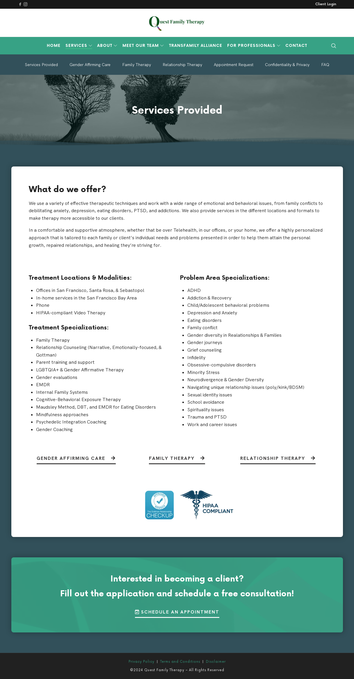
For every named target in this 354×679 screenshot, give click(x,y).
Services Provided (41, 64)
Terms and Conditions (180, 662)
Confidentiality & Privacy (287, 64)
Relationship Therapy (182, 64)
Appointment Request (233, 64)
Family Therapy (136, 64)
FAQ (325, 64)
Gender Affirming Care (90, 64)
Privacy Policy (141, 662)
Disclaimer (216, 662)
